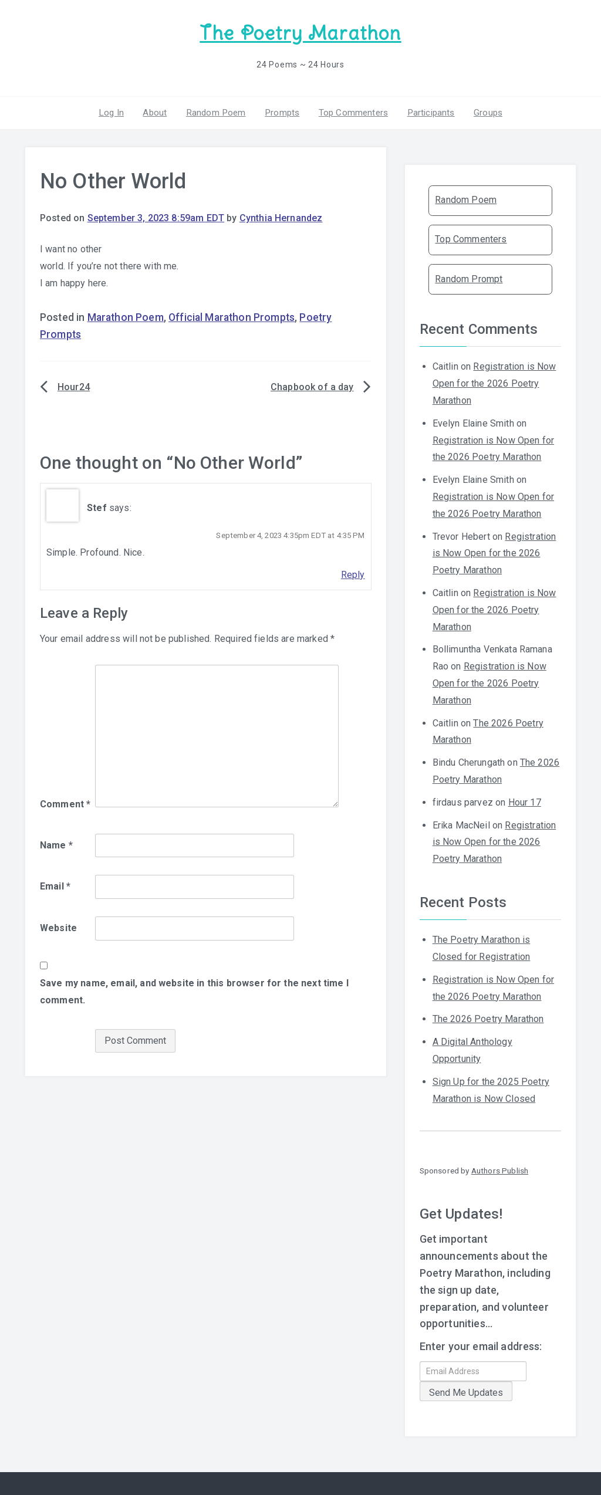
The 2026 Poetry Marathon (488, 1017)
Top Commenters (351, 111)
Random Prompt (468, 277)
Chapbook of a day (312, 385)
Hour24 (74, 385)
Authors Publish (499, 1169)
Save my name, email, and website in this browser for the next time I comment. (194, 990)
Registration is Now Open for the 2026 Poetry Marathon (494, 382)
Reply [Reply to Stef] (353, 573)
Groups (482, 111)
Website (58, 926)
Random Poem (217, 111)
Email (55, 885)
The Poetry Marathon (300, 33)
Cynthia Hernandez (281, 216)
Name (56, 843)
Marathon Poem (125, 316)
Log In (116, 111)
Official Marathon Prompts (231, 316)
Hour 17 (524, 800)
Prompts (282, 111)
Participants (426, 111)
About (159, 111)
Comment (65, 802)
